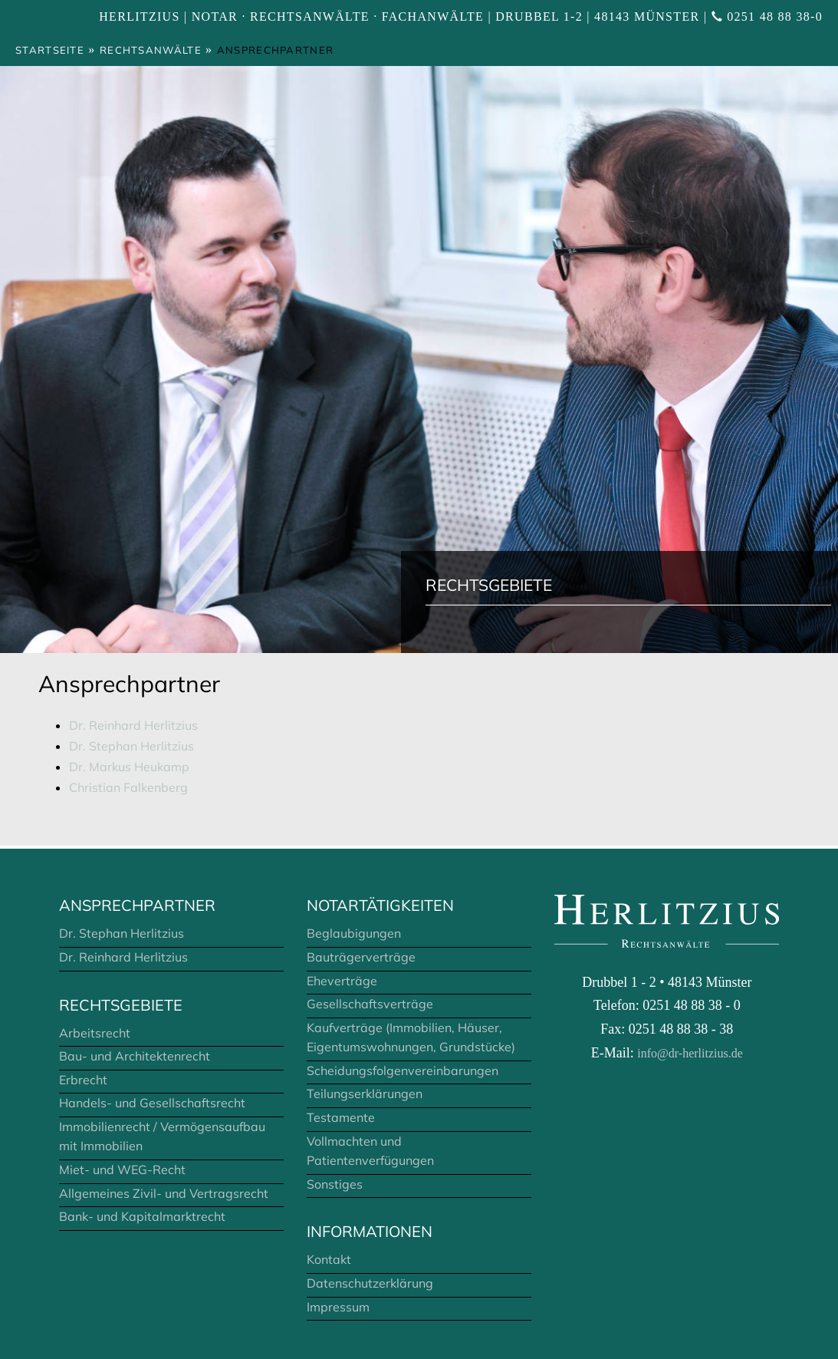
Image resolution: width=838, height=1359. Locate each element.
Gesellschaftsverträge (370, 1003)
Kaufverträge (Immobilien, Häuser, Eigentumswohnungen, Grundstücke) (411, 1037)
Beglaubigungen (354, 933)
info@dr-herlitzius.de (689, 1053)
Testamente (341, 1117)
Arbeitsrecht (94, 1033)
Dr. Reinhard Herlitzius (133, 725)
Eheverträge (342, 980)
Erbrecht (83, 1079)
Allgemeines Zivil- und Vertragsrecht (163, 1193)
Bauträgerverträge (361, 957)
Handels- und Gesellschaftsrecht (152, 1102)
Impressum (338, 1306)
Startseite (49, 50)
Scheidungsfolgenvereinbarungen (402, 1070)
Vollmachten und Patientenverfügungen (370, 1151)
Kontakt (329, 1259)
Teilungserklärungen (364, 1093)
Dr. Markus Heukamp (129, 766)
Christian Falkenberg (128, 787)
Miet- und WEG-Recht (122, 1169)
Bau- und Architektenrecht (134, 1056)
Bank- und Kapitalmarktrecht (142, 1216)
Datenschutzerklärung (370, 1283)
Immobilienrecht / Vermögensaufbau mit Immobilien (162, 1136)
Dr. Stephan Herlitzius (131, 746)
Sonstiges (335, 1184)
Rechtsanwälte (151, 50)
